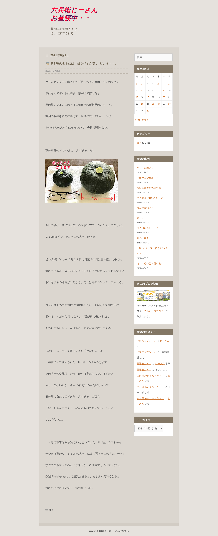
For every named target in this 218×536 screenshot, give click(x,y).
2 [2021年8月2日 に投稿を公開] (141, 83)
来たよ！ (141, 218)
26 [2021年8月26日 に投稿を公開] (158, 104)
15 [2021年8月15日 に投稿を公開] (137, 97)
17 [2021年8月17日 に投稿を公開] (148, 97)
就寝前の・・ (144, 363)
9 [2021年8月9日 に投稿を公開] (141, 90)
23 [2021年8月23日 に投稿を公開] (142, 104)
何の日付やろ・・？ (148, 228)
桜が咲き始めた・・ (148, 208)
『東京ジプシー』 (146, 341)
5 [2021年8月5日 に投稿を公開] (158, 83)
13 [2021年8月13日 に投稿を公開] (164, 90)
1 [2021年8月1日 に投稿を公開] (136, 83)
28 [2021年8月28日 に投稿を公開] (169, 104)
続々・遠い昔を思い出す (150, 263)
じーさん (165, 341)
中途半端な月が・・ (148, 178)
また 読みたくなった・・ (150, 375)
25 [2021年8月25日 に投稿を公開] (153, 104)
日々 (51, 509)
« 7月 (137, 119)
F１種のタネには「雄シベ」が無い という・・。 (84, 63)
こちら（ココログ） (155, 311)
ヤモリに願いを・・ (148, 168)
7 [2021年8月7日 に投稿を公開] (168, 83)
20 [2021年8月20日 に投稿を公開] (164, 97)
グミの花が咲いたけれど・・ (152, 198)
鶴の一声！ (143, 238)
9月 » (145, 119)
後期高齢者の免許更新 (149, 188)
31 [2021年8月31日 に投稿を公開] (148, 111)
